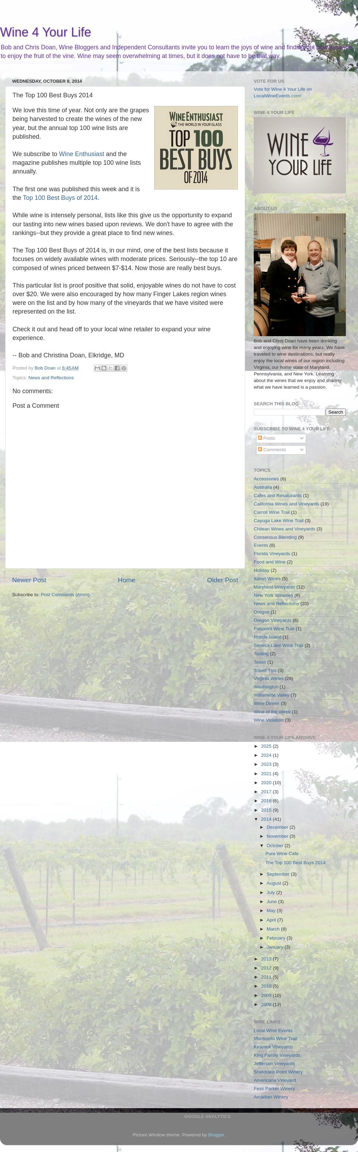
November (278, 836)
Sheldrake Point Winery (278, 1071)
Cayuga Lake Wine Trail (278, 520)
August (275, 883)
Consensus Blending (275, 537)
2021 (267, 773)
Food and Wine (270, 562)
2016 (267, 800)
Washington (266, 686)
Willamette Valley (272, 695)
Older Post (222, 580)
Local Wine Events (273, 1030)
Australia (263, 487)
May (272, 910)
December (278, 827)
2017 (267, 791)
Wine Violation (269, 720)
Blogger (216, 1134)
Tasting (261, 653)
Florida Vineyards (272, 553)
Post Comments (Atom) (65, 594)
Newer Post (29, 580)
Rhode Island (268, 637)
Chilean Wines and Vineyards (284, 529)
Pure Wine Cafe (282, 853)
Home (126, 580)
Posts (266, 438)
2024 (267, 755)
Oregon (261, 612)
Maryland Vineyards (274, 587)
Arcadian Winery (271, 1097)
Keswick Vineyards (273, 1046)
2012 (267, 968)
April (272, 920)
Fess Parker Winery (274, 1088)
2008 (267, 1004)
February (277, 938)
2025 (267, 746)
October (276, 845)
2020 (267, 782)
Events (261, 545)
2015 (267, 810)
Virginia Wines (269, 678)
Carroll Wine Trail (272, 512)
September (279, 874)
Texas (260, 662)
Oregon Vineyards (273, 620)
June (272, 901)
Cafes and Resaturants (278, 495)
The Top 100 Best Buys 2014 (296, 862)
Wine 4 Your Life (45, 32)
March (274, 929)
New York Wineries (273, 595)
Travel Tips (265, 670)
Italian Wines (267, 578)
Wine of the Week (272, 711)
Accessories (266, 478)
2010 (267, 986)
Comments (272, 449)
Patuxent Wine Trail (274, 628)
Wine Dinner (266, 703)
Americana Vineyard (275, 1080)
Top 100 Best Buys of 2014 (60, 197)
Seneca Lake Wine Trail (278, 645)
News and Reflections (51, 377)
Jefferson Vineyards (274, 1063)
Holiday (261, 570)
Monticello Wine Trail (275, 1038)
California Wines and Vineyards (286, 503)
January (276, 947)
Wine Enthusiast (81, 154)
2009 (267, 995)
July (271, 892)
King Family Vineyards (277, 1055)
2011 (267, 977)
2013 (267, 959)
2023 (267, 764)
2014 (267, 819)
